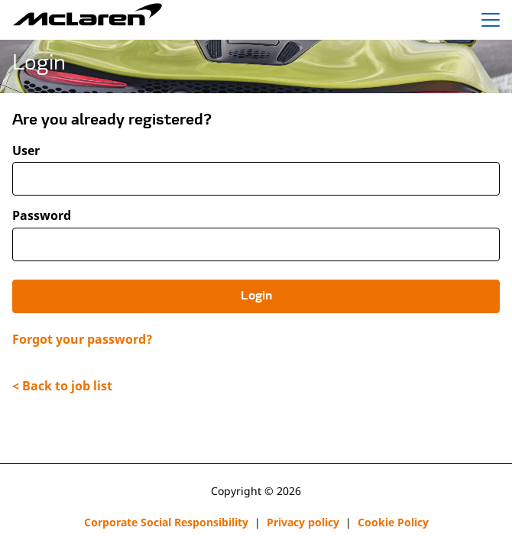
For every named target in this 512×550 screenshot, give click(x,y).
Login (256, 296)
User (26, 151)
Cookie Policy (393, 522)
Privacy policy (303, 522)
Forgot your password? (82, 339)
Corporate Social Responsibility (166, 522)
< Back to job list (62, 385)
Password (41, 216)
